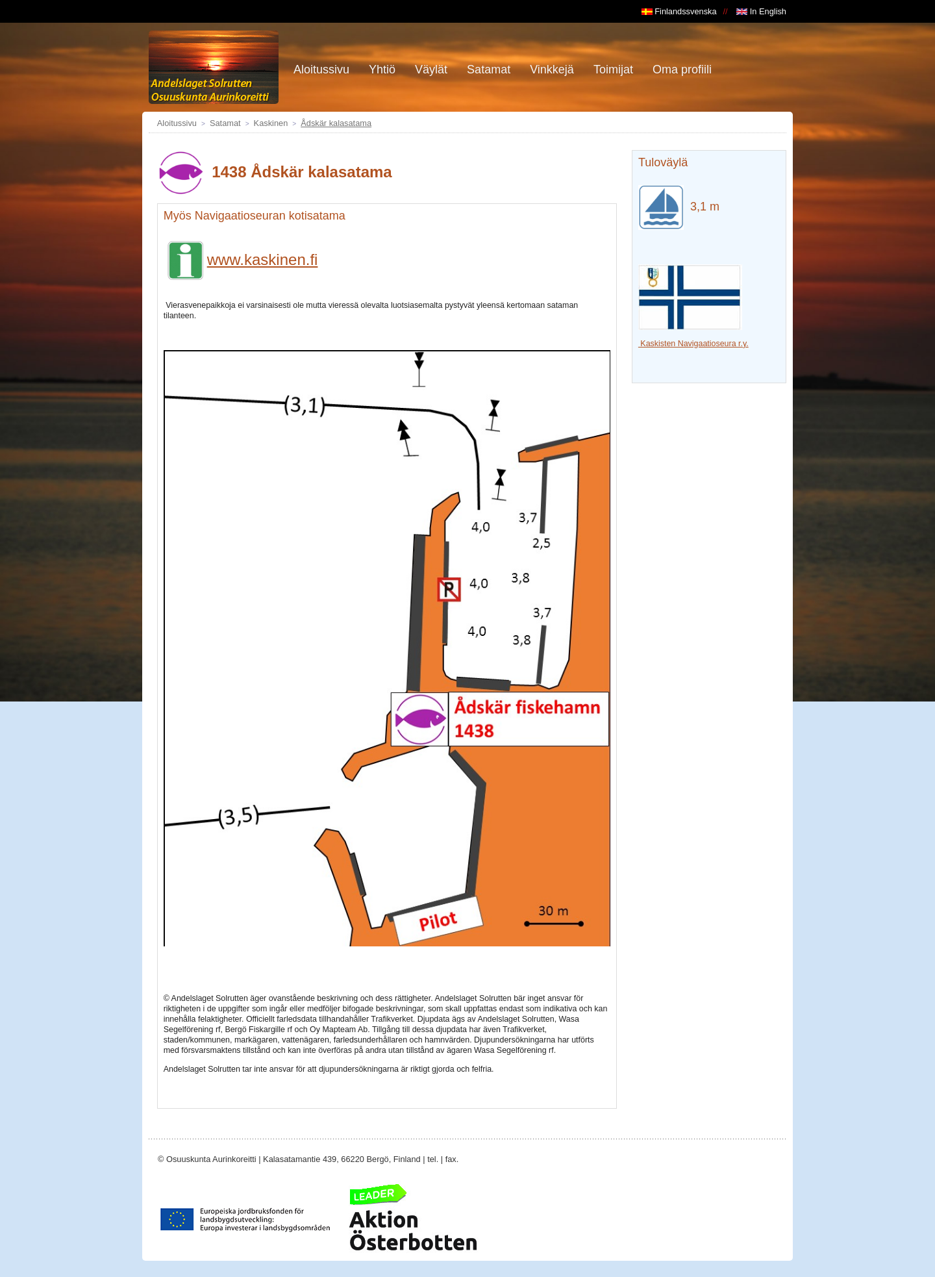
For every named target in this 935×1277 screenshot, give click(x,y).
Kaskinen (271, 123)
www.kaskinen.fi (241, 259)
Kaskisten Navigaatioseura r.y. (693, 343)
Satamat (225, 123)
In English (761, 11)
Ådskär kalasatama (336, 123)
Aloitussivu (177, 123)
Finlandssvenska (679, 11)
